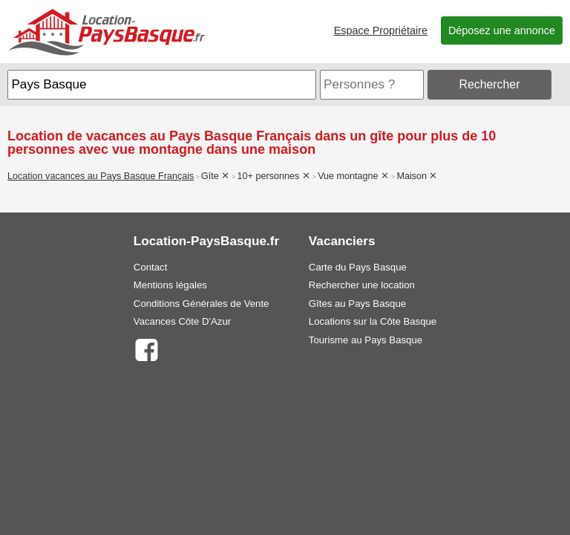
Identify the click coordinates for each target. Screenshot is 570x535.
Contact (150, 267)
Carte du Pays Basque (358, 267)
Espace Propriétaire (381, 30)
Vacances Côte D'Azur (182, 321)
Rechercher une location (362, 285)
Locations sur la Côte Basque (372, 321)
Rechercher (489, 84)
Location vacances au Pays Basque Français (100, 176)
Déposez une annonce (501, 30)
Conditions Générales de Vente (201, 303)
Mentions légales (170, 285)
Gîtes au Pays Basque (357, 303)
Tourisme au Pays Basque (365, 340)
